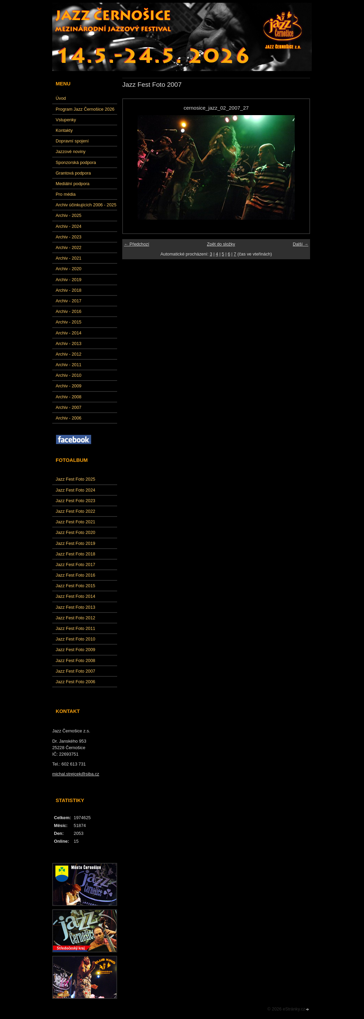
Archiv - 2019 (68, 279)
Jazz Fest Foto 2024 (75, 490)
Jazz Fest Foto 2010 (75, 639)
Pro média (65, 194)
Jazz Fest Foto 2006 (75, 681)
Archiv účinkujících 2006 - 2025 (86, 204)
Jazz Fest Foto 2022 (75, 511)
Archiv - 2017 (68, 300)
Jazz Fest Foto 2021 (75, 521)
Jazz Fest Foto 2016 (75, 575)
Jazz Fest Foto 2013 (75, 607)
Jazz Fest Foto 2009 (75, 649)
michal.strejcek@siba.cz (75, 773)
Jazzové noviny (71, 151)
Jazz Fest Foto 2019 (75, 543)
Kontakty (64, 130)
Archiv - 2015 (68, 322)
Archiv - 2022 (68, 247)
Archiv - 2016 (68, 311)
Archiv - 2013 (68, 343)
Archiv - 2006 (68, 418)
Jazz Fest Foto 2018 (75, 553)
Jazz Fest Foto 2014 (75, 596)
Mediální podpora (72, 183)
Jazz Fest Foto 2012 (75, 617)
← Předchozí (136, 244)
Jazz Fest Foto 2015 (75, 585)
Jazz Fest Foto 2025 (75, 479)
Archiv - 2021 (68, 258)
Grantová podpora (73, 173)
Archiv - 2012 (68, 354)
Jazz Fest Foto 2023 (75, 500)
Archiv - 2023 (68, 236)
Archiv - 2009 (68, 385)
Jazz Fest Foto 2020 (75, 532)
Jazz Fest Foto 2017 (75, 564)
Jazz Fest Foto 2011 (75, 628)
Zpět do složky (221, 244)
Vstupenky (66, 119)
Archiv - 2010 (68, 375)
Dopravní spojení (72, 140)
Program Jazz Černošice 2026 (85, 109)
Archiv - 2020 (68, 268)
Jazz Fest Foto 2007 (75, 671)
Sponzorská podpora (76, 162)
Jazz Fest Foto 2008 (75, 660)
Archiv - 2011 (68, 364)
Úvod (61, 98)
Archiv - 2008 (68, 396)
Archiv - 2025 (68, 215)
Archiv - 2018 (68, 290)
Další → (300, 244)
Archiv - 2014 (68, 332)
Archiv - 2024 (68, 226)
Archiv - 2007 (68, 407)
